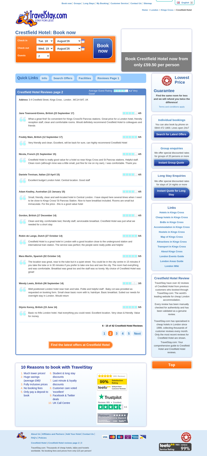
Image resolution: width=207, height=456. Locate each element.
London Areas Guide (171, 261)
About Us (35, 434)
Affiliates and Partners (53, 434)
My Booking (102, 3)
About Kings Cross (171, 251)
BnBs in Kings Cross (172, 222)
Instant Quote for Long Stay (171, 192)
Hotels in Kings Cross (172, 212)
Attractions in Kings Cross (172, 241)
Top (171, 364)
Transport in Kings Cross (172, 246)
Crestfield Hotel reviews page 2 (63, 443)
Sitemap (148, 3)
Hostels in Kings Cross (172, 232)
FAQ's (34, 438)
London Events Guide (172, 256)
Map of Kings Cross (172, 237)
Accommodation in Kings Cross (172, 227)
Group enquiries (172, 148)
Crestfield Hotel (39, 443)
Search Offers (62, 78)
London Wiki (172, 266)
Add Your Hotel (73, 434)
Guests (22, 55)
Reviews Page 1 (108, 78)
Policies (43, 438)
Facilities (85, 78)
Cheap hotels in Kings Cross (172, 217)
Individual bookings (171, 120)
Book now (67, 3)
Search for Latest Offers (171, 134)
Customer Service (119, 3)
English (183, 3)
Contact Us (136, 3)
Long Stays (89, 3)
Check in (23, 40)
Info (44, 78)
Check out (23, 48)
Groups (77, 3)
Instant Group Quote (171, 162)
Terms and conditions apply (172, 107)
